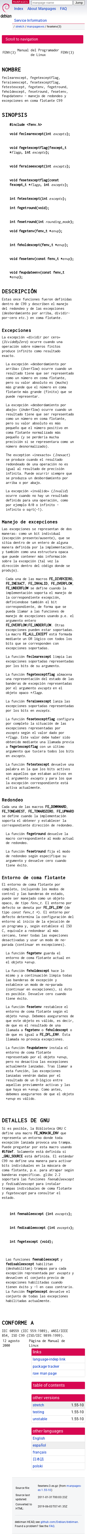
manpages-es (35, 26)
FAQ (63, 8)
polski (38, 1466)
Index (18, 8)
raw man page (45, 1373)
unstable (40, 1419)
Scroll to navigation (22, 39)
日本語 (38, 1459)
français (39, 1452)
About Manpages (41, 8)
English (39, 1438)
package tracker (46, 1366)
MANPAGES (20, 1)
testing (38, 1412)
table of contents (49, 1385)
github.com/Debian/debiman (59, 1522)
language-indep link (49, 1359)
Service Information (30, 20)
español (39, 1445)
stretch (20, 26)
